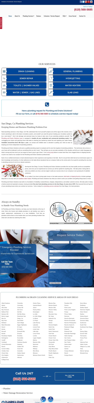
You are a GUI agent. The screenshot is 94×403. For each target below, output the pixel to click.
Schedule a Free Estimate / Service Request (11, 1)
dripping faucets (75, 176)
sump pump (50, 152)
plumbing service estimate (51, 186)
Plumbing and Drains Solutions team (12, 138)
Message (52, 261)
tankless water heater (25, 178)
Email (51, 254)
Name (51, 239)
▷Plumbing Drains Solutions (47, 10)
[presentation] (60, 277)
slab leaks (66, 176)
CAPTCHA (52, 272)
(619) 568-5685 (83, 9)
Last (72, 244)
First (50, 244)
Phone (51, 248)
